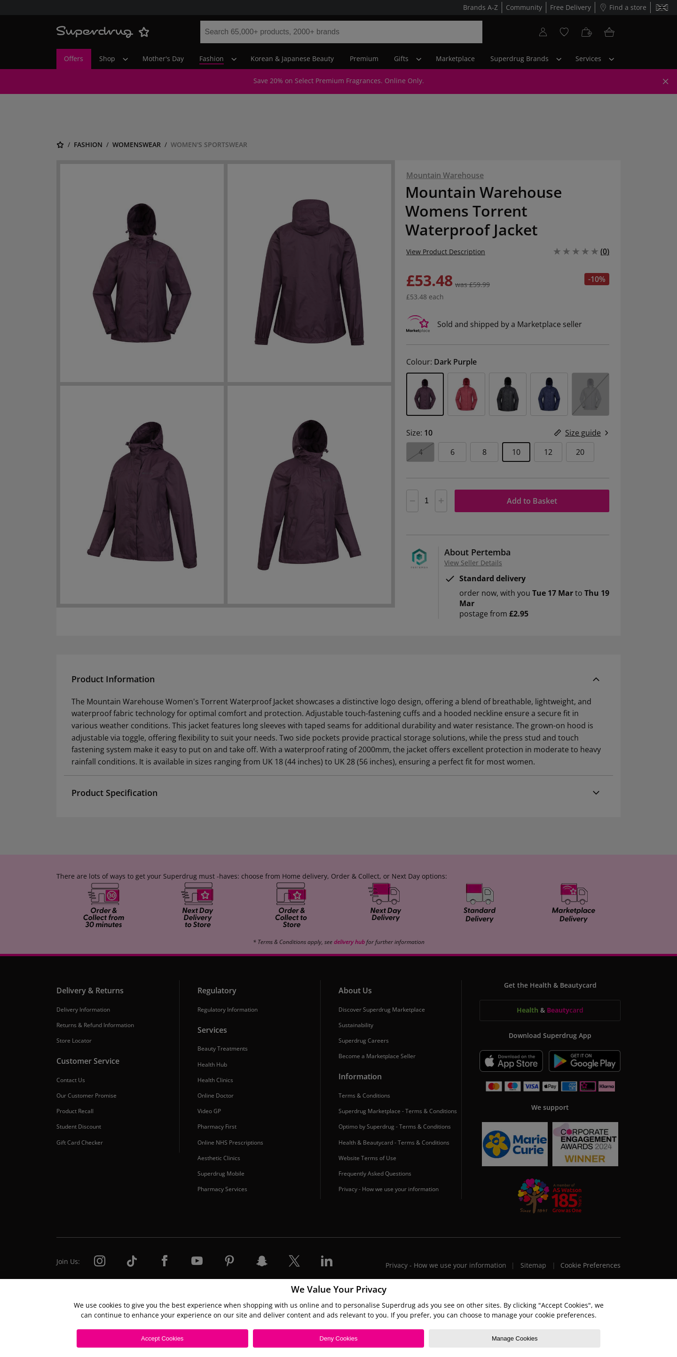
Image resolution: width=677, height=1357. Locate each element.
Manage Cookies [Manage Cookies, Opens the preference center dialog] (515, 1338)
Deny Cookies (339, 1338)
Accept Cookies (162, 1338)
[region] (338, 1318)
